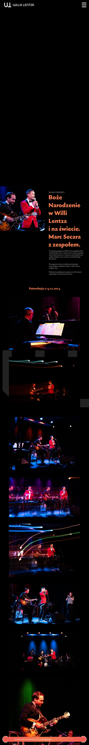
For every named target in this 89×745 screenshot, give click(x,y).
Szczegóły (53, 739)
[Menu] (84, 5)
